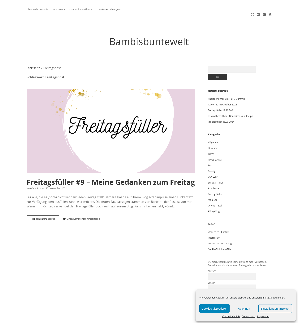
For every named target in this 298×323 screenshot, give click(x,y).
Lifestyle (212, 137)
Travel (211, 143)
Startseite (33, 57)
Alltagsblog (214, 200)
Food (210, 155)
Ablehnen (244, 308)
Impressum (263, 316)
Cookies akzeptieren (214, 308)
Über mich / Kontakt (37, 9)
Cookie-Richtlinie (231, 316)
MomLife (212, 189)
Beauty (211, 160)
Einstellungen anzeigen (275, 308)
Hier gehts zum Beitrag (45, 209)
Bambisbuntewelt (149, 31)
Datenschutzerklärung (81, 9)
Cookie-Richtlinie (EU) (109, 9)
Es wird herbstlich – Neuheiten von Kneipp (230, 105)
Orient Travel (215, 195)
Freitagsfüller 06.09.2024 (221, 111)
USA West (213, 166)
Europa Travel (215, 172)
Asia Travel (213, 177)
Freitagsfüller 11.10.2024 (221, 99)
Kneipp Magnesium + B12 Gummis (226, 88)
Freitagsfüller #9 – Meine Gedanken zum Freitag (111, 120)
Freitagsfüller (215, 183)
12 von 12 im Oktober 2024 (222, 94)
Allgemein (213, 132)
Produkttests (215, 149)
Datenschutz (248, 316)
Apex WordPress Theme (137, 318)
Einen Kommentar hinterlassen (83, 208)
